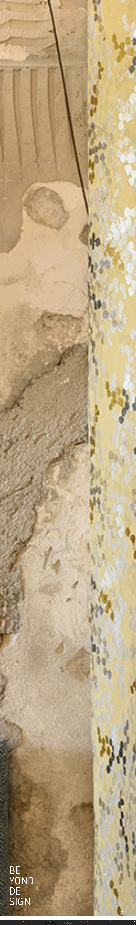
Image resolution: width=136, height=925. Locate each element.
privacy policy (68, 923)
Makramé (123, 911)
